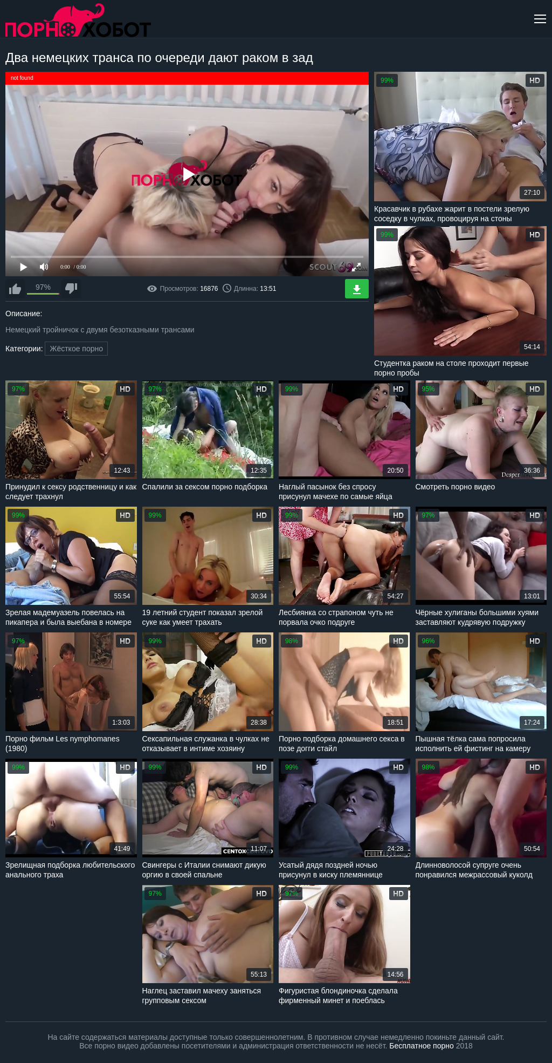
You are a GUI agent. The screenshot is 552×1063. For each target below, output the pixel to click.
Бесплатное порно (421, 1045)
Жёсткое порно (76, 348)
